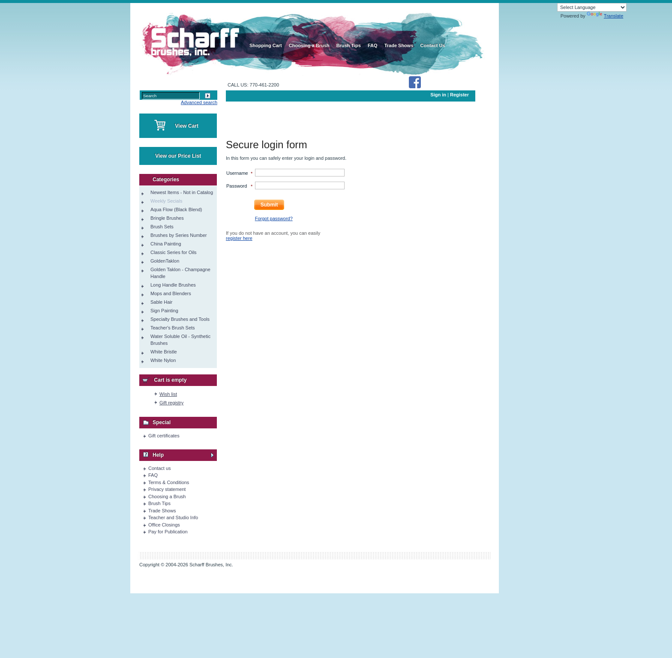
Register (459, 94)
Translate (605, 15)
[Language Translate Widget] (592, 7)
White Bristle (163, 351)
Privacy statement (167, 489)
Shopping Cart (265, 45)
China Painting (165, 243)
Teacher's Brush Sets (172, 327)
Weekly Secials (166, 200)
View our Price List (178, 156)
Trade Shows (162, 510)
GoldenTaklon (164, 260)
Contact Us (432, 45)
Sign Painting (164, 310)
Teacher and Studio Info (173, 517)
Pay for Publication (168, 531)
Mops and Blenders (170, 293)
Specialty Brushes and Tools (180, 319)
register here (239, 238)
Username (237, 173)
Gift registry (171, 402)
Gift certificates (164, 435)
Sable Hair (161, 302)
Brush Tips (159, 503)
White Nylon (163, 360)
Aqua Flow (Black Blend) (176, 209)
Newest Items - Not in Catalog (181, 192)
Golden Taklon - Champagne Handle (180, 273)
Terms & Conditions (168, 482)
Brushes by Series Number (178, 235)
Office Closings (164, 524)
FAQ (153, 475)
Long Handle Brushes (173, 284)
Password (236, 185)
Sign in (438, 94)
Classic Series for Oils (173, 252)
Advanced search (199, 102)
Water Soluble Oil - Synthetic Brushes (180, 340)
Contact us (159, 468)
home (193, 38)
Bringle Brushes (167, 218)
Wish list (168, 394)
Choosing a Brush (167, 496)
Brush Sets (162, 226)
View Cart (186, 126)
